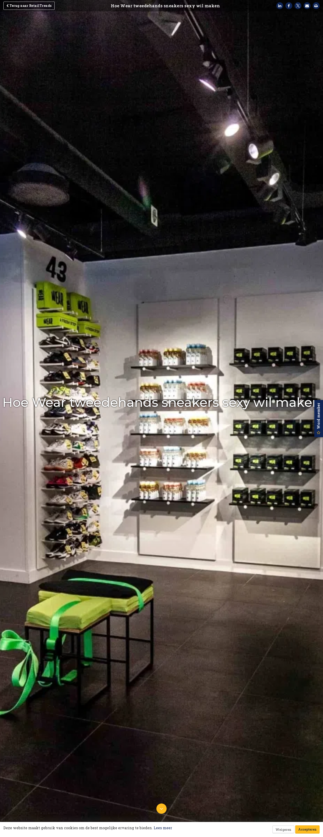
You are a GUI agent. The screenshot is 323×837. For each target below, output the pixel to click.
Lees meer (163, 827)
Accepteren (307, 829)
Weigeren (283, 829)
